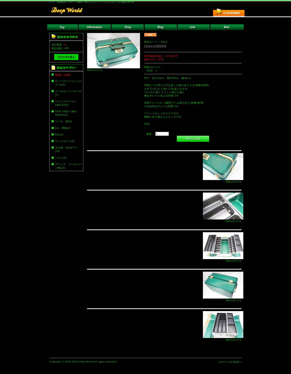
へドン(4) (61, 157)
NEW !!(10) (63, 74)
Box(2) (59, 134)
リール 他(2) (63, 121)
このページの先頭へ (229, 361)
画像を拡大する (95, 70)
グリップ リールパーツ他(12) (68, 166)
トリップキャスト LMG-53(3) (67, 103)
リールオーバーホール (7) (69, 93)
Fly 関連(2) (63, 128)
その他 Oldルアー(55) (66, 149)
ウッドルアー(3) (65, 141)
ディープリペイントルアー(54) (68, 83)
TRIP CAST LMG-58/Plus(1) (66, 113)
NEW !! (152, 70)
